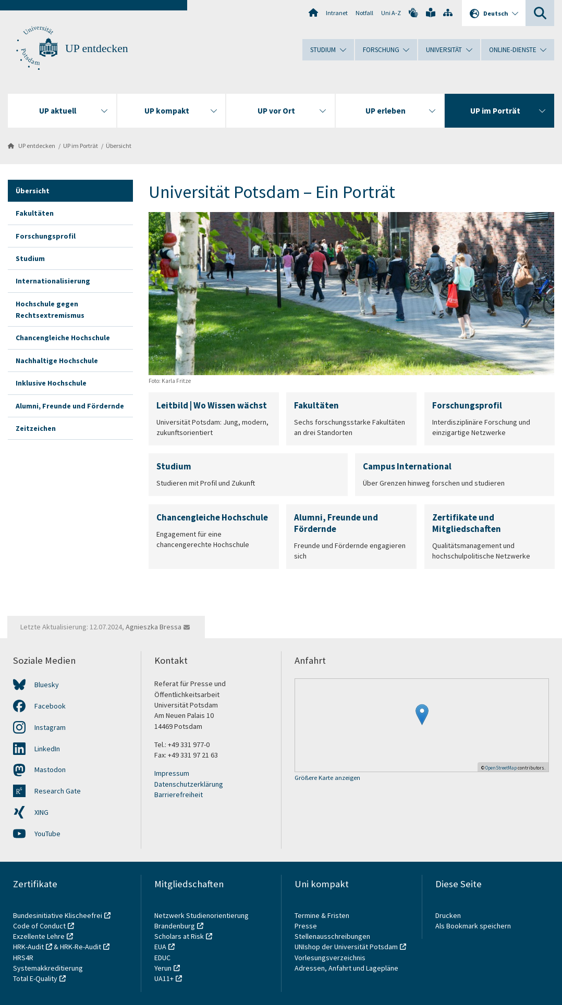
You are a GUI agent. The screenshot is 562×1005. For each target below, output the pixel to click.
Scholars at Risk (179, 936)
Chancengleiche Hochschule (63, 337)
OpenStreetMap (501, 768)
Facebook (50, 706)
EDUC (162, 957)
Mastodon (50, 769)
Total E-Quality (35, 978)
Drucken (448, 915)
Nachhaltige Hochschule (57, 360)
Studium (30, 258)
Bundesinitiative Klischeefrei (57, 915)
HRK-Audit (28, 946)
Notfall (364, 13)
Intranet (337, 13)
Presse (307, 925)
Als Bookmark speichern (473, 925)
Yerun (163, 968)
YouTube (47, 833)
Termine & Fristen (323, 915)
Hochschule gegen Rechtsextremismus (50, 309)
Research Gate (57, 791)
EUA (160, 946)
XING (41, 812)
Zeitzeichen (36, 428)
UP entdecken (96, 48)
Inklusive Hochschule (51, 383)
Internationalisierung (53, 281)
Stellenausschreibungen (332, 936)
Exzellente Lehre (39, 936)
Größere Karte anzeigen (327, 778)
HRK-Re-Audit (80, 946)
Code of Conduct (39, 925)
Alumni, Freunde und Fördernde (70, 406)
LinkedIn (47, 748)
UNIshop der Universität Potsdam (346, 946)
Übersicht (118, 146)
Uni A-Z (391, 13)
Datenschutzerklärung (188, 784)
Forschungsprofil (46, 236)
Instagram (50, 727)
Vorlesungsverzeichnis (331, 957)
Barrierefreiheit (178, 794)
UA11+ (164, 978)
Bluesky (46, 684)
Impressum (171, 773)
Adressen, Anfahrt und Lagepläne (346, 968)
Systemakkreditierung (48, 968)
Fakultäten (35, 213)
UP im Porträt (80, 146)
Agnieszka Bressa (153, 626)
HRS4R (23, 957)
